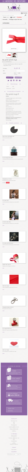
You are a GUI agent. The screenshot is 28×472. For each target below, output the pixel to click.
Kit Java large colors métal (7, 157)
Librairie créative (14, 441)
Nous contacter (14, 449)
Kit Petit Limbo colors (6, 221)
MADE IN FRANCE (14, 435)
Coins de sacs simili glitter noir (8, 136)
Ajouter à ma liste (18, 77)
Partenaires (14, 431)
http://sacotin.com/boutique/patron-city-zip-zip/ (13, 112)
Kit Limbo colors (5, 200)
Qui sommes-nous (14, 420)
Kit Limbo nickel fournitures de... (7, 243)
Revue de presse (14, 424)
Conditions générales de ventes (14, 426)
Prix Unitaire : (5, 68)
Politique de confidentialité (14, 429)
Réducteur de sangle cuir (14, 444)
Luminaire (14, 443)
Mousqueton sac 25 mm (7, 178)
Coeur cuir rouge (5, 349)
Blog (14, 422)
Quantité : (4, 73)
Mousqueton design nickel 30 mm (7, 307)
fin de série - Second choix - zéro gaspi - (14, 438)
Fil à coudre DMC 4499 (7, 328)
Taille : (4, 70)
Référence (4, 61)
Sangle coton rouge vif (6, 264)
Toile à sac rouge (5, 285)
